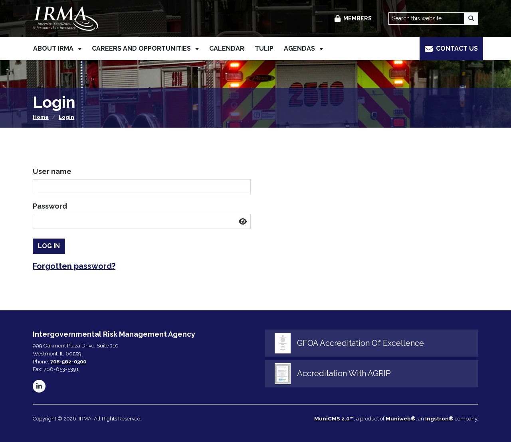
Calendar (226, 49)
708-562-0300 (68, 362)
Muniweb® (401, 419)
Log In (49, 246)
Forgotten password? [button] (74, 266)
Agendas (300, 49)
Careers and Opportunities (142, 49)
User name (52, 171)
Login (66, 117)
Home (41, 117)
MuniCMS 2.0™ (334, 419)
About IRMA (54, 49)
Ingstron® (439, 419)
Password (50, 206)
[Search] (471, 19)
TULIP (264, 49)
